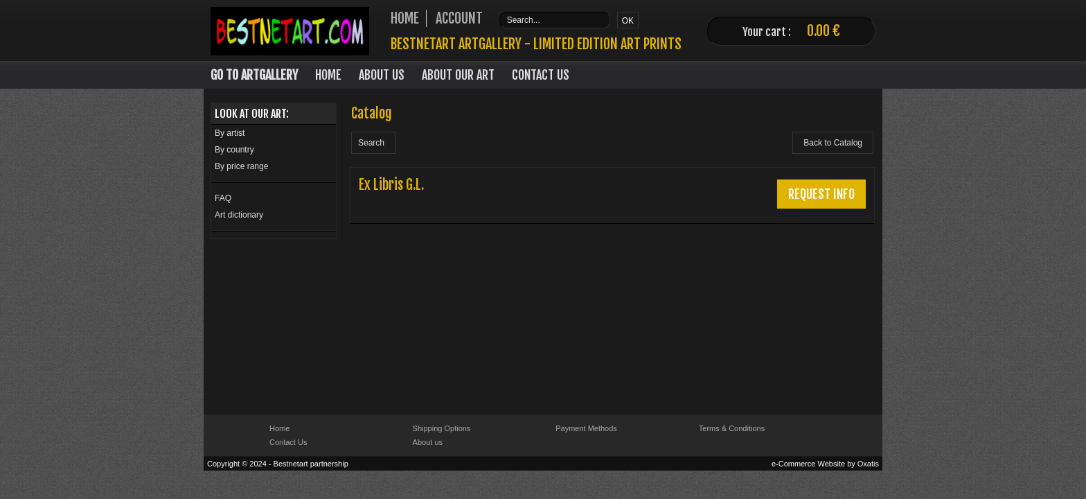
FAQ (223, 198)
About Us (381, 74)
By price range (241, 166)
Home (328, 74)
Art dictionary (239, 215)
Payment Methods (586, 428)
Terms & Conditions (732, 428)
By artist (229, 133)
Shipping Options (442, 428)
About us (428, 442)
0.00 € (823, 31)
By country (234, 150)
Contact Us (540, 74)
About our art (458, 74)
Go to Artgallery (254, 74)
